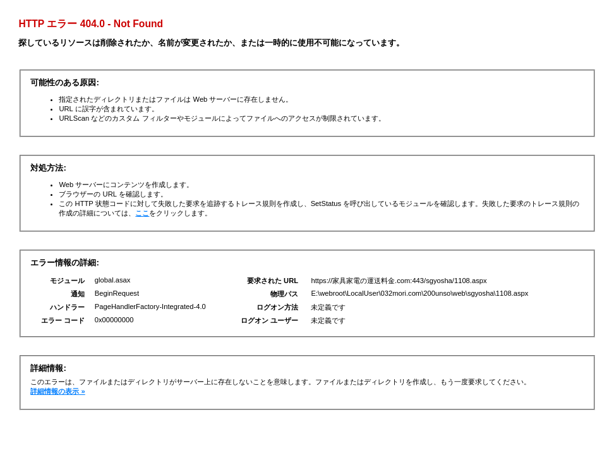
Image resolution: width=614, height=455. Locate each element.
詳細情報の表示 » (57, 391)
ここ (142, 213)
